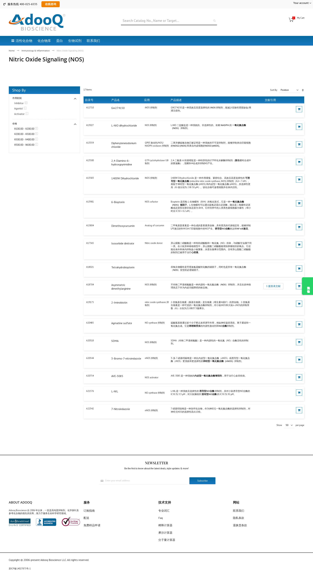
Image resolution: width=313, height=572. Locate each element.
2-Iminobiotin (119, 302)
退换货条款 (240, 525)
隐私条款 (238, 518)
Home (12, 50)
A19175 (90, 302)
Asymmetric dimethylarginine (121, 286)
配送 (86, 518)
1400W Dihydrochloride (125, 178)
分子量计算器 (166, 540)
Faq (160, 518)
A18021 (90, 267)
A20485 (90, 322)
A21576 (90, 391)
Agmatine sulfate (121, 323)
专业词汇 (164, 510)
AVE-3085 (117, 376)
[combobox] (169, 20)
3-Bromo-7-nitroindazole (126, 358)
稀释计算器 (165, 525)
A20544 (90, 358)
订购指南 (89, 510)
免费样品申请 (92, 525)
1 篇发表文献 (273, 286)
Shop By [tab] (19, 90)
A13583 (90, 177)
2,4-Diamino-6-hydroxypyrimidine (121, 162)
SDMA (114, 341)
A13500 (90, 160)
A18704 (90, 284)
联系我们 (238, 510)
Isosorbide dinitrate (122, 243)
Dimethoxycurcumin (123, 225)
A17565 (90, 243)
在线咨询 (50, 4)
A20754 (90, 375)
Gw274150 (118, 108)
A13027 (90, 125)
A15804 (90, 225)
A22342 (90, 408)
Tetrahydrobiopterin (122, 267)
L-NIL (114, 391)
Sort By (273, 90)
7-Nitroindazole (120, 409)
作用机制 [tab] (17, 98)
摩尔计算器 (165, 532)
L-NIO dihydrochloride (124, 125)
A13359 (90, 142)
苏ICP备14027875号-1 (20, 568)
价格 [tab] (14, 123)
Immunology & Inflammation (36, 50)
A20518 (90, 340)
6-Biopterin (118, 202)
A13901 (90, 201)
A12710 (90, 107)
